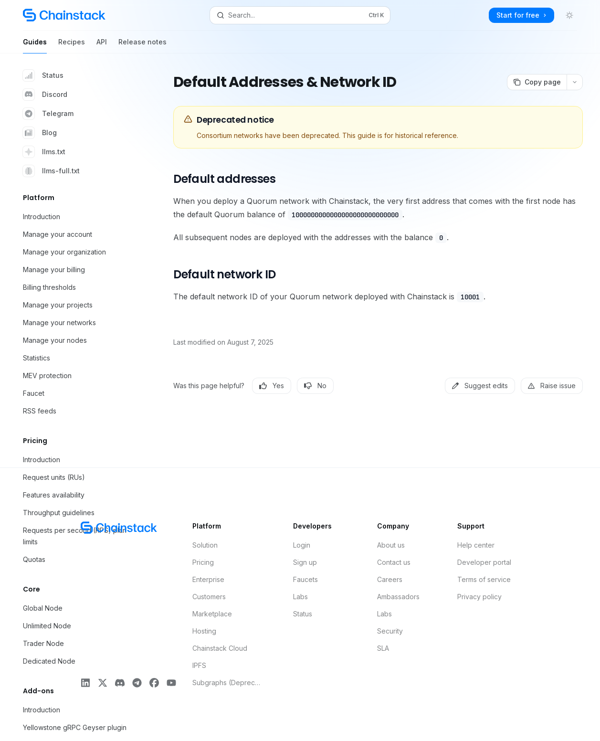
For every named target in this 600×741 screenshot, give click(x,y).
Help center (476, 545)
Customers (209, 597)
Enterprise (208, 579)
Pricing (203, 562)
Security (390, 631)
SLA (383, 648)
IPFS (199, 665)
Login (301, 545)
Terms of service (484, 579)
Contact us (394, 562)
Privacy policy (479, 597)
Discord (45, 94)
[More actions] (575, 82)
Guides (35, 45)
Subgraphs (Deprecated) (226, 682)
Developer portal (484, 562)
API (101, 45)
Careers (389, 579)
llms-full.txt (51, 171)
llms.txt (44, 152)
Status (43, 75)
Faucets (305, 579)
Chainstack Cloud (219, 648)
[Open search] (299, 15)
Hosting (204, 631)
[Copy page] (537, 82)
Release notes (142, 45)
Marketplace (212, 614)
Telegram (48, 113)
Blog (40, 132)
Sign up (305, 562)
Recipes (71, 45)
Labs (300, 597)
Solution (205, 545)
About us (391, 545)
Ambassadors (398, 597)
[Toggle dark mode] (569, 15)
